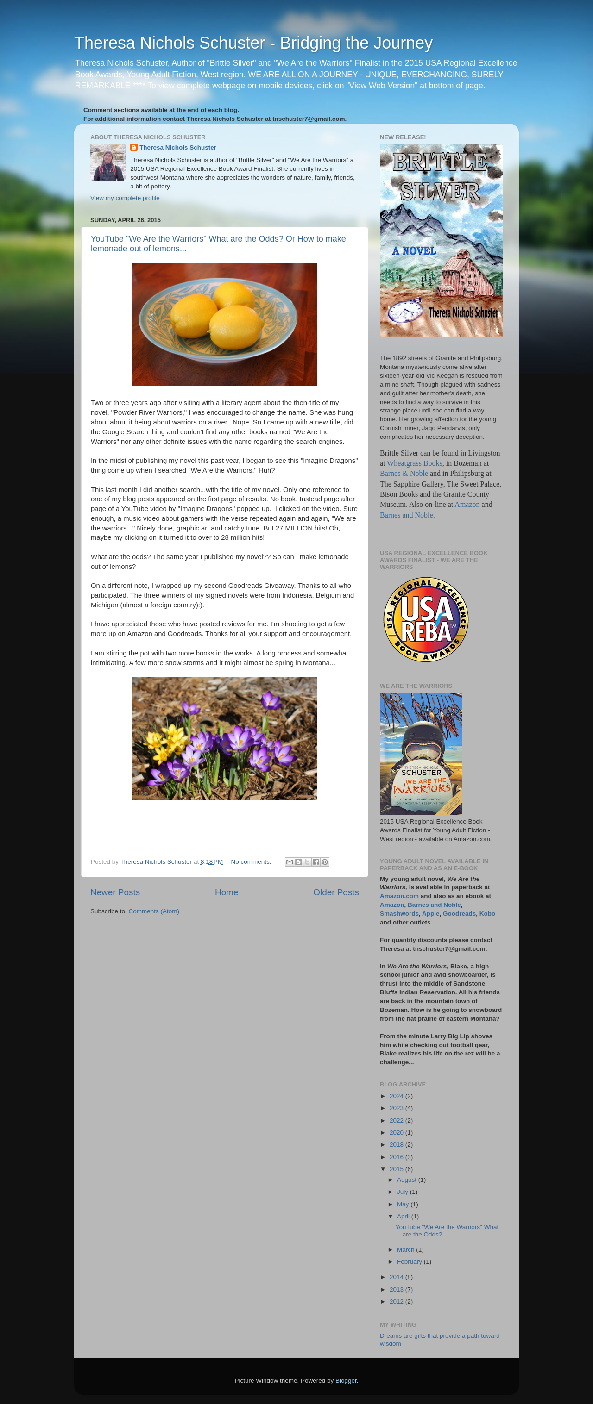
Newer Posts (115, 892)
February (410, 1261)
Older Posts (336, 892)
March (406, 1249)
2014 (397, 1276)
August (407, 1179)
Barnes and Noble (406, 515)
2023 (397, 1107)
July (403, 1191)
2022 (397, 1120)
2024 (397, 1095)
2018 (397, 1144)
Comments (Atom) (154, 911)
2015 (397, 1169)
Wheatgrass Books (414, 463)
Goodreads (459, 913)
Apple (431, 913)
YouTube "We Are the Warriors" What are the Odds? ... (447, 1230)
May (403, 1204)
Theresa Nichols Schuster (177, 147)
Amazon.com (399, 895)
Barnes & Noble (404, 473)
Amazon (466, 504)
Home (226, 892)
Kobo (487, 913)
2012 (397, 1301)
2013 (397, 1289)
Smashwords (399, 913)
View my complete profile (125, 197)
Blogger (346, 1380)
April (404, 1216)
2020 (397, 1132)
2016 (397, 1157)
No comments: (252, 861)
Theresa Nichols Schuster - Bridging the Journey (253, 42)
